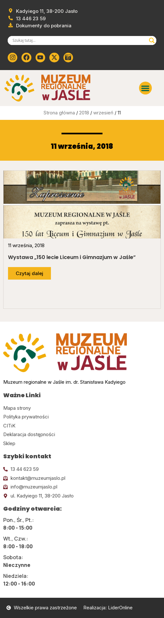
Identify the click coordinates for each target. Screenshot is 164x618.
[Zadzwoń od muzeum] (27, 18)
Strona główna (59, 113)
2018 (84, 113)
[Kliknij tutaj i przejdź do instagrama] (12, 57)
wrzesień (103, 113)
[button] (145, 88)
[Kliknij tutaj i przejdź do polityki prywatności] (82, 417)
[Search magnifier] (151, 40)
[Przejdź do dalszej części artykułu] (29, 273)
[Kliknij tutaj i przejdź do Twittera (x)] (54, 57)
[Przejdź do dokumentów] (39, 26)
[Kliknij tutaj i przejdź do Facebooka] (26, 57)
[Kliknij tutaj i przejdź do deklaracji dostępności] (82, 434)
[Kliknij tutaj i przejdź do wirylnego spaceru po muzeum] (68, 57)
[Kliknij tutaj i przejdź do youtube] (40, 57)
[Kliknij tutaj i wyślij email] (82, 478)
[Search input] (79, 40)
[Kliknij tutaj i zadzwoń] (82, 469)
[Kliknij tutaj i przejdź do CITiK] (82, 426)
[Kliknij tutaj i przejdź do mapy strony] (82, 408)
